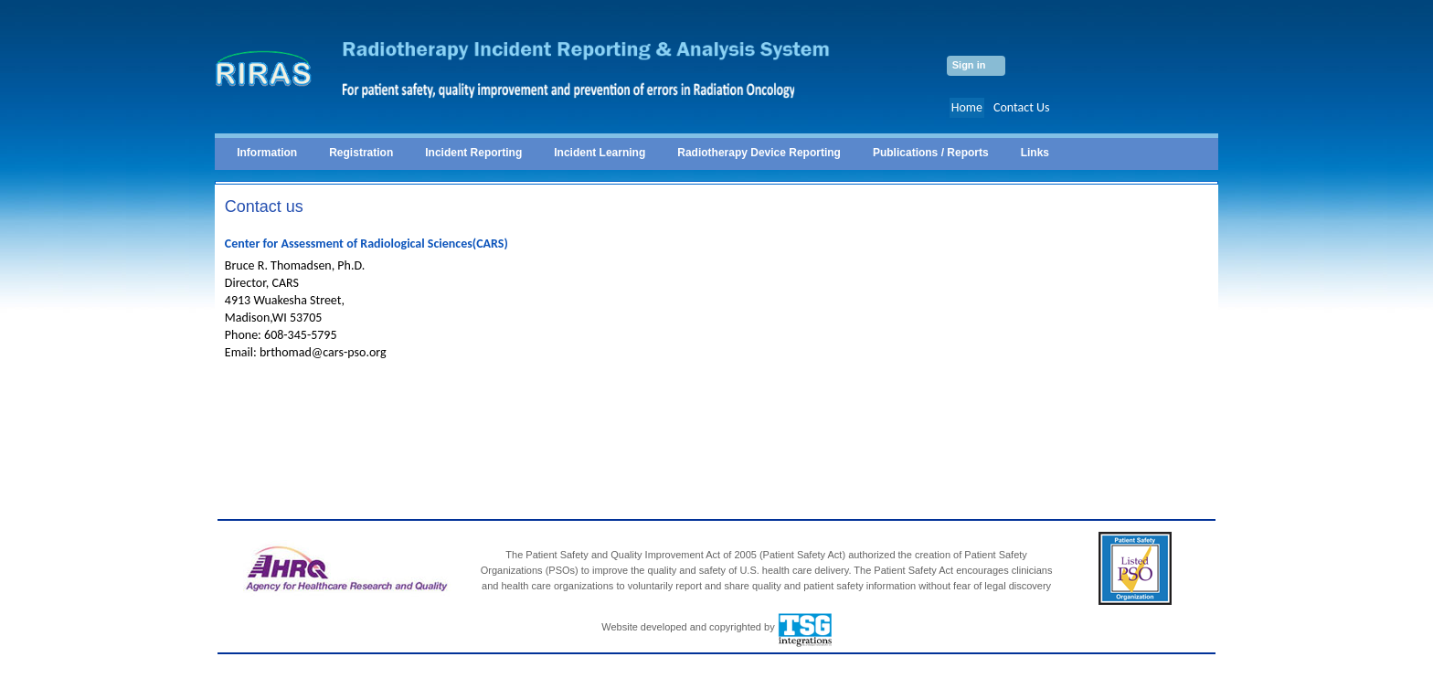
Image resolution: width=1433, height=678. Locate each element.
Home (966, 107)
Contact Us (1021, 107)
